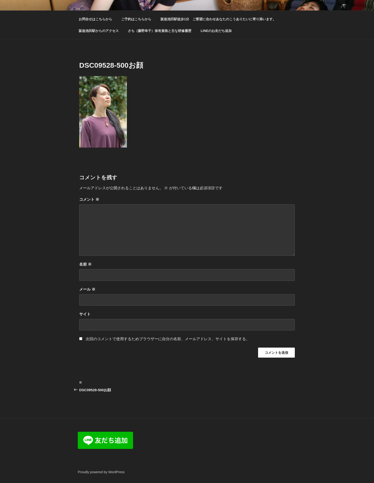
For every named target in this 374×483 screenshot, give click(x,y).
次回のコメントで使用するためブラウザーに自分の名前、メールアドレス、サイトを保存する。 (168, 339)
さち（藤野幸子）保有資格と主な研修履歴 (159, 31)
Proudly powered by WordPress (101, 472)
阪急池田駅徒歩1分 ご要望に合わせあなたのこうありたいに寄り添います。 (218, 19)
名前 (85, 264)
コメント (89, 199)
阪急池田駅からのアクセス (99, 31)
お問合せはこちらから (95, 19)
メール (87, 289)
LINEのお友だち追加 (216, 31)
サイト (85, 314)
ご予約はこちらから (136, 19)
